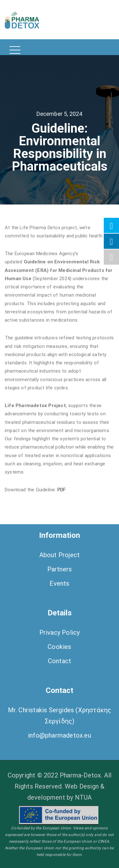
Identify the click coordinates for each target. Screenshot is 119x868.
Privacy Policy (59, 632)
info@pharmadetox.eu (59, 735)
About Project (59, 555)
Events (59, 583)
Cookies (59, 647)
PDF (62, 490)
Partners (59, 569)
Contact (59, 661)
